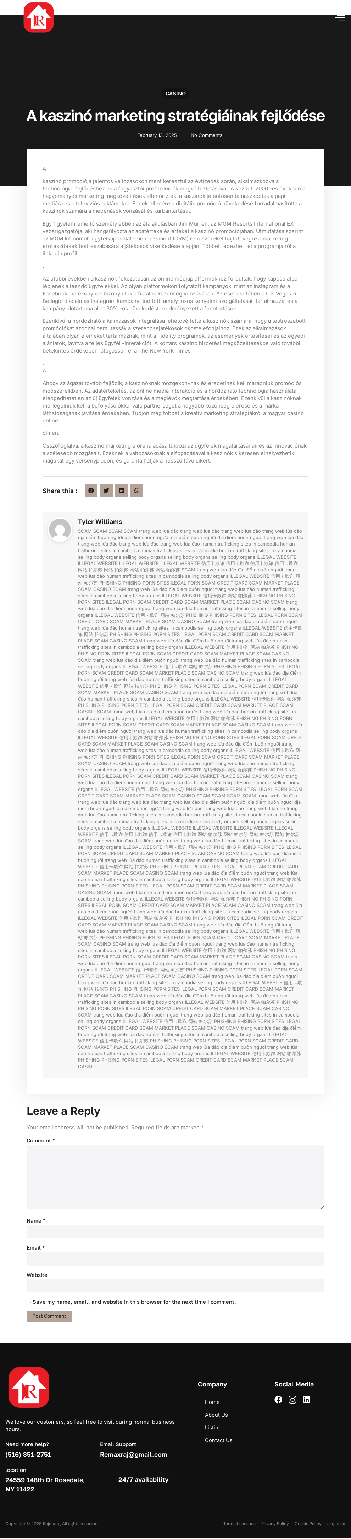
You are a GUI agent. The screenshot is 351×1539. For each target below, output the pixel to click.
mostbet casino (1, 0)
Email (36, 1249)
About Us (216, 1416)
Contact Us (219, 1441)
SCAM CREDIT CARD (224, 583)
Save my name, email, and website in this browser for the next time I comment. (134, 1303)
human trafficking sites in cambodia (240, 544)
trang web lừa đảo (159, 531)
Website (37, 1276)
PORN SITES (156, 583)
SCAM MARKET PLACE (274, 583)
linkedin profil (61, 253)
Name (36, 1221)
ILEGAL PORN (185, 583)
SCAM (85, 531)
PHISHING (110, 583)
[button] (340, 17)
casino (176, 98)
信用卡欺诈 (212, 563)
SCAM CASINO (94, 589)
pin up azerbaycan (2, 0)
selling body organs (99, 557)
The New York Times (164, 350)
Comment (41, 1140)
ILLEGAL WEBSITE (276, 557)
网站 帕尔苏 (90, 569)
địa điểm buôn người (100, 537)
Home (212, 1403)
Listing (213, 1428)
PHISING (132, 583)
